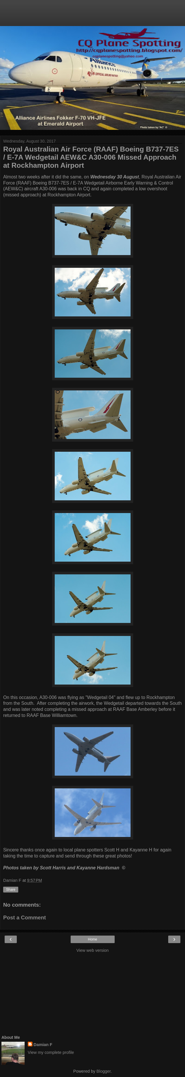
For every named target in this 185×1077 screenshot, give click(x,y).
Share (10, 890)
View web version (92, 950)
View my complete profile (51, 1052)
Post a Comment (24, 917)
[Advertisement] (92, 16)
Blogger (103, 1071)
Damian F (43, 1044)
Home (92, 939)
